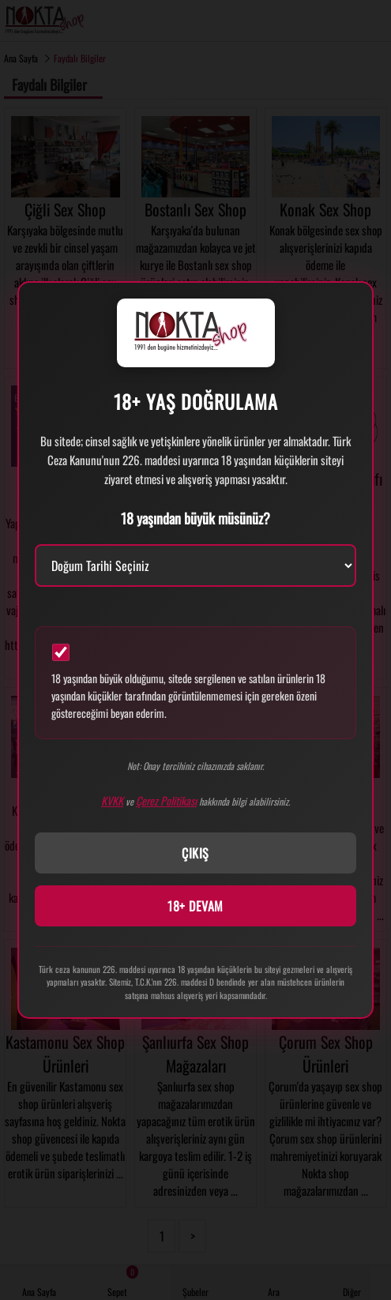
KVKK (112, 800)
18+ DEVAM (195, 905)
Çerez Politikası (166, 800)
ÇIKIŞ (195, 852)
